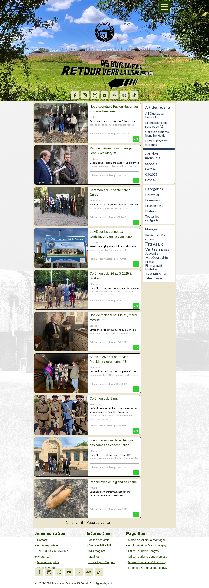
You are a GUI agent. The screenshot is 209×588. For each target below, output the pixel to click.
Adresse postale (47, 545)
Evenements (153, 200)
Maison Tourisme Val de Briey (147, 562)
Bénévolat (152, 195)
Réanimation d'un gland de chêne (113, 482)
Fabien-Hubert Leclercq (102, 133)
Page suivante (98, 522)
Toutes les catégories (152, 218)
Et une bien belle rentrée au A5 (156, 124)
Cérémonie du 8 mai (104, 398)
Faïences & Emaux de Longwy (147, 567)
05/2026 (151, 163)
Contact (42, 540)
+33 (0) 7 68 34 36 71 (56, 551)
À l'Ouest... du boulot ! (154, 115)
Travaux (94, 242)
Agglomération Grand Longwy (147, 545)
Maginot (93, 556)
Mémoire (95, 200)
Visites (93, 325)
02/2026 (151, 180)
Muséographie (156, 257)
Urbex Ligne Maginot (101, 562)
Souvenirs (151, 253)
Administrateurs (47, 567)
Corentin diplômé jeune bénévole (157, 133)
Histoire (94, 117)
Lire (136, 138)
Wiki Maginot (96, 551)
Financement (154, 205)
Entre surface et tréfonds (156, 142)
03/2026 (151, 174)
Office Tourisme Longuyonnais (147, 556)
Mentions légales (48, 562)
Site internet (155, 237)
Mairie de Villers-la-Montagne (147, 540)
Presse (149, 261)
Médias (164, 249)
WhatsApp (43, 556)
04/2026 (151, 169)
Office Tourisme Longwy (143, 551)
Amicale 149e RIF (99, 545)
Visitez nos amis (98, 540)
